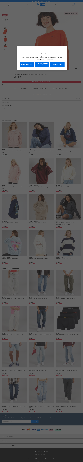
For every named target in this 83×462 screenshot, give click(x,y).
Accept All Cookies (26, 64)
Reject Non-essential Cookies (42, 64)
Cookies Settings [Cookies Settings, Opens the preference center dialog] (57, 64)
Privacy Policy (40, 59)
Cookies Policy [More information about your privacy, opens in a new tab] (50, 59)
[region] (42, 58)
